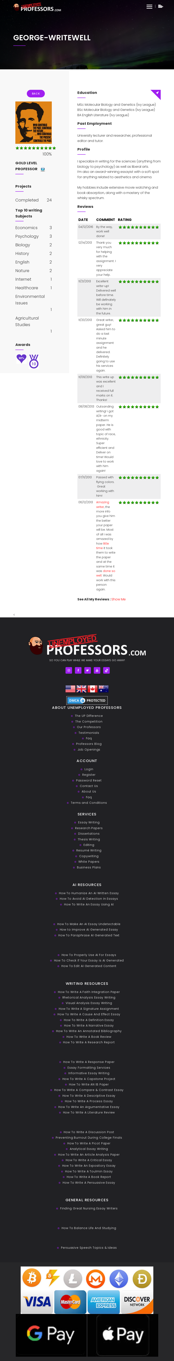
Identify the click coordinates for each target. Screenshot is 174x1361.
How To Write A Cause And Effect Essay (89, 1014)
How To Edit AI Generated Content (88, 966)
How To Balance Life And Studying (89, 1228)
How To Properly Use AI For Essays (89, 955)
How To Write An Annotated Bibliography (89, 1031)
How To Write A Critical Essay (89, 1160)
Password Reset (89, 780)
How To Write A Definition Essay (89, 1020)
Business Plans (89, 867)
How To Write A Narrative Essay (89, 1025)
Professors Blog (89, 744)
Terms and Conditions (89, 803)
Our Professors (89, 727)
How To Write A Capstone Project (89, 1079)
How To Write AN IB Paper (89, 1084)
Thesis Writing (89, 839)
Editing (89, 845)
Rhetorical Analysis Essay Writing (89, 997)
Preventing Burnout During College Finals (89, 1138)
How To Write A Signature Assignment (89, 1009)
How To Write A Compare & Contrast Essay (88, 1090)
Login (89, 769)
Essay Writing (89, 822)
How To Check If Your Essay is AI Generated (89, 960)
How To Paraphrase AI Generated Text (89, 935)
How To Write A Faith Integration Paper (89, 992)
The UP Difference (89, 716)
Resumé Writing (89, 850)
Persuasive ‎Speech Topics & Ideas (89, 1248)
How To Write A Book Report (89, 1177)
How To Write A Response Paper (88, 1062)
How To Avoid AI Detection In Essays (89, 899)
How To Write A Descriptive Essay (89, 1096)
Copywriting (89, 856)
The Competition (89, 721)
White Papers (89, 862)
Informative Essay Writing (89, 1073)
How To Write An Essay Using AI (89, 904)
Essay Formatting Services (89, 1068)
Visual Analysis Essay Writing (89, 1003)
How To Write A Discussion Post (89, 1132)
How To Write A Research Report (89, 1042)
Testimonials (89, 733)
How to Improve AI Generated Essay (89, 930)
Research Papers (89, 828)
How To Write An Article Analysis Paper (89, 1155)
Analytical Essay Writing (89, 1149)
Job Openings (89, 749)
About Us (89, 791)
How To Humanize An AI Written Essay (89, 893)
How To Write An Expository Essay (89, 1166)
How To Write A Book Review (89, 1037)
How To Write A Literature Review (89, 1112)
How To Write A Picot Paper (89, 1143)
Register (88, 775)
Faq (89, 738)
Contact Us (89, 786)
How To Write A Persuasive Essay (89, 1183)
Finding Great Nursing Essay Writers (89, 1208)
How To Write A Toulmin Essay (89, 1171)
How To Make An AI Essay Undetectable (89, 924)
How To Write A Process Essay (89, 1101)
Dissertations (89, 834)
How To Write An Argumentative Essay (89, 1107)
